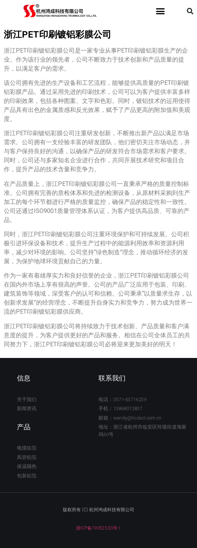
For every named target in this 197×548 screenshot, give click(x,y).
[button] (160, 11)
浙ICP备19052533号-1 (98, 528)
